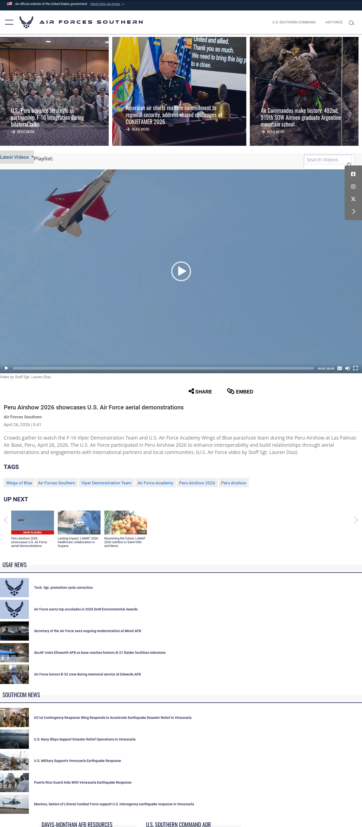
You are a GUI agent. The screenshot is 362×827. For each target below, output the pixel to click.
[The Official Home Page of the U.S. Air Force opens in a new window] (334, 22)
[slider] (163, 368)
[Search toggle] (353, 22)
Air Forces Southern (56, 482)
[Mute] (347, 368)
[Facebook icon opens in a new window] (353, 174)
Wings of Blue (19, 482)
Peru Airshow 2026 (197, 482)
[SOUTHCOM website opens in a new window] (294, 22)
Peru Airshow (233, 482)
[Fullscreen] (355, 368)
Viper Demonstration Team (106, 482)
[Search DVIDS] (328, 159)
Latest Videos (15, 157)
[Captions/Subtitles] (339, 368)
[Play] (6, 368)
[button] (107, 3)
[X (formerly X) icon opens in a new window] (353, 199)
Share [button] (200, 391)
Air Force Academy (155, 482)
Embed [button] (240, 391)
